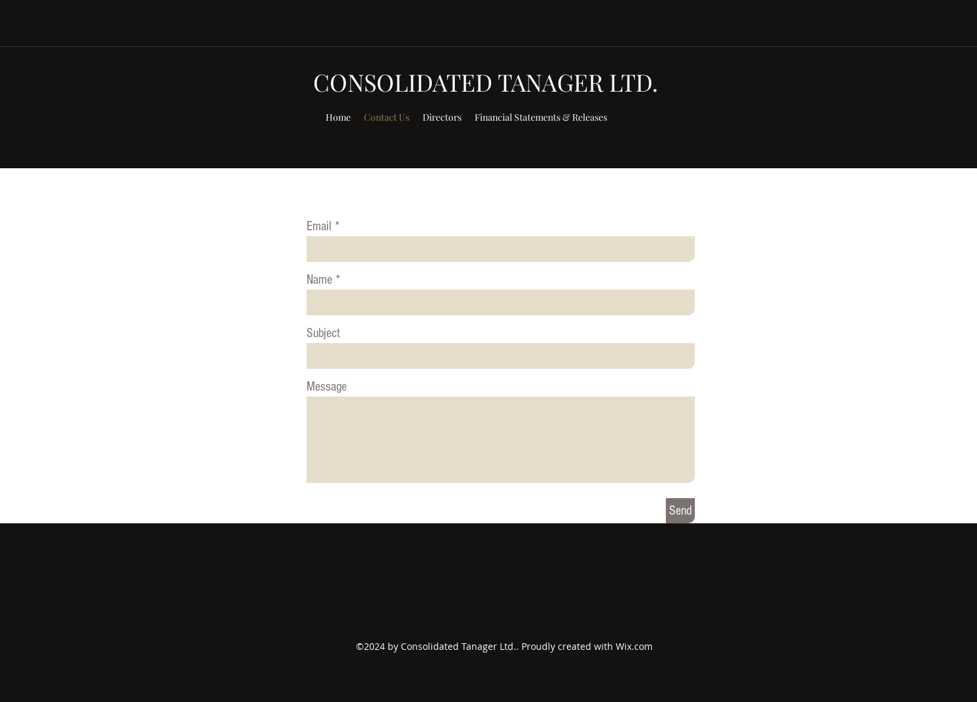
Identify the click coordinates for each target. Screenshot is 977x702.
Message (327, 386)
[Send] (680, 510)
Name (319, 279)
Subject (323, 333)
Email (319, 226)
